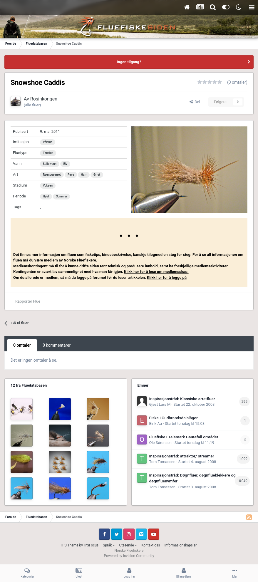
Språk (109, 545)
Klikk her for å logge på (167, 277)
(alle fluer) (32, 105)
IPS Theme (69, 545)
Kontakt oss (150, 545)
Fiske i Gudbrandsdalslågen (174, 417)
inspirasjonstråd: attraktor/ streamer (181, 456)
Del (195, 102)
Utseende (128, 545)
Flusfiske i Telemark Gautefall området (183, 437)
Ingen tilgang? (129, 62)
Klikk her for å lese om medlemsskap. (156, 271)
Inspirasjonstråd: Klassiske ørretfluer (182, 398)
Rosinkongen (43, 99)
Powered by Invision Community (129, 556)
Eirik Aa (155, 423)
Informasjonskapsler (180, 545)
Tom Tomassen (162, 461)
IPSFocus (91, 545)
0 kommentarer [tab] (57, 345)
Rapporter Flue (27, 301)
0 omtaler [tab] (22, 345)
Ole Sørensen (160, 442)
